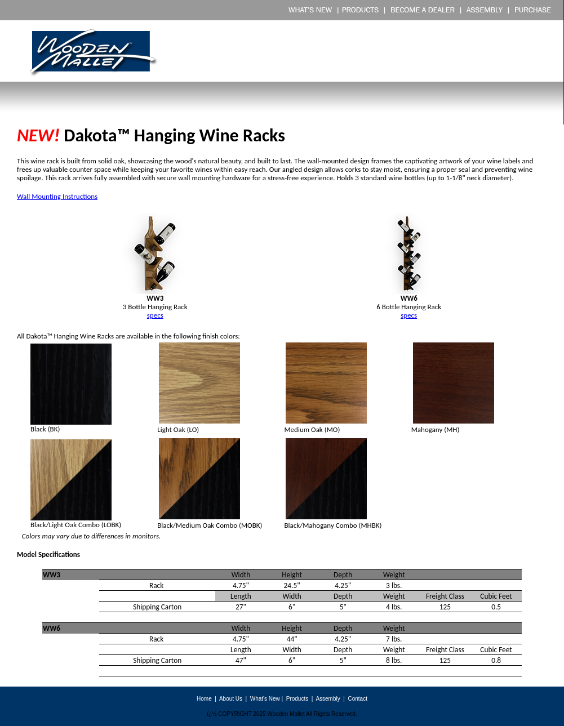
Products (297, 699)
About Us (230, 699)
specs (409, 315)
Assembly (328, 699)
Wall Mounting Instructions (57, 196)
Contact (357, 699)
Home (204, 699)
